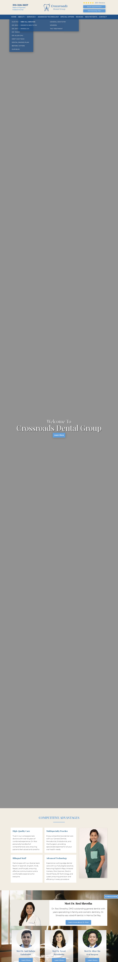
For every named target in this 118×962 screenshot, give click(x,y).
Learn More (59, 435)
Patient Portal (18, 10)
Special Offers (67, 17)
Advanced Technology (48, 17)
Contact (103, 17)
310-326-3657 (20, 5)
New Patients (91, 17)
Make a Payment (19, 7)
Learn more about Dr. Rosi (78, 922)
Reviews (79, 17)
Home (13, 17)
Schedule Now (111, 896)
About (21, 17)
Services (31, 17)
